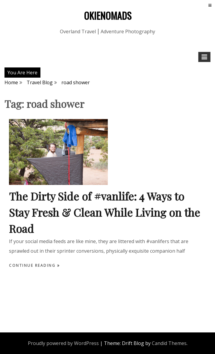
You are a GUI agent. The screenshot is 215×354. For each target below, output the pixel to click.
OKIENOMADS (107, 15)
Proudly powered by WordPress (63, 343)
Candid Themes (169, 343)
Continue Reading (33, 265)
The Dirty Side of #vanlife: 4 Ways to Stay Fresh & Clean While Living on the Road (104, 212)
